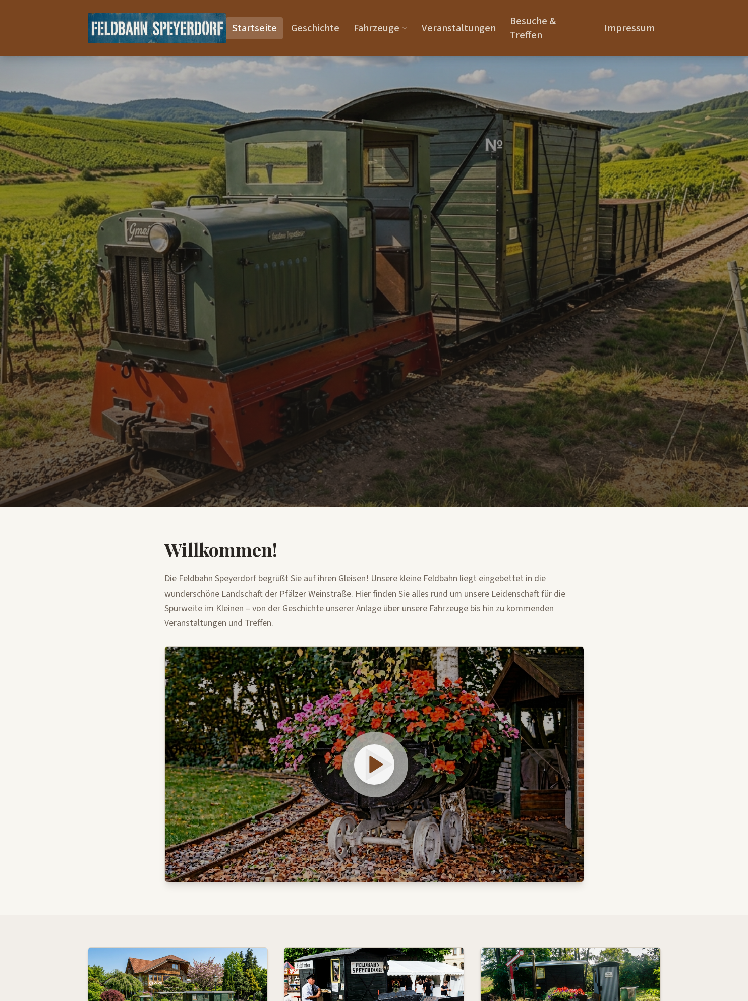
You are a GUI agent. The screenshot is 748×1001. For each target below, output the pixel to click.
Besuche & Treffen (533, 28)
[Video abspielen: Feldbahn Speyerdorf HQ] (374, 764)
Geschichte (315, 28)
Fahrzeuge (381, 28)
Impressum (629, 28)
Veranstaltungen (459, 28)
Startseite (254, 28)
